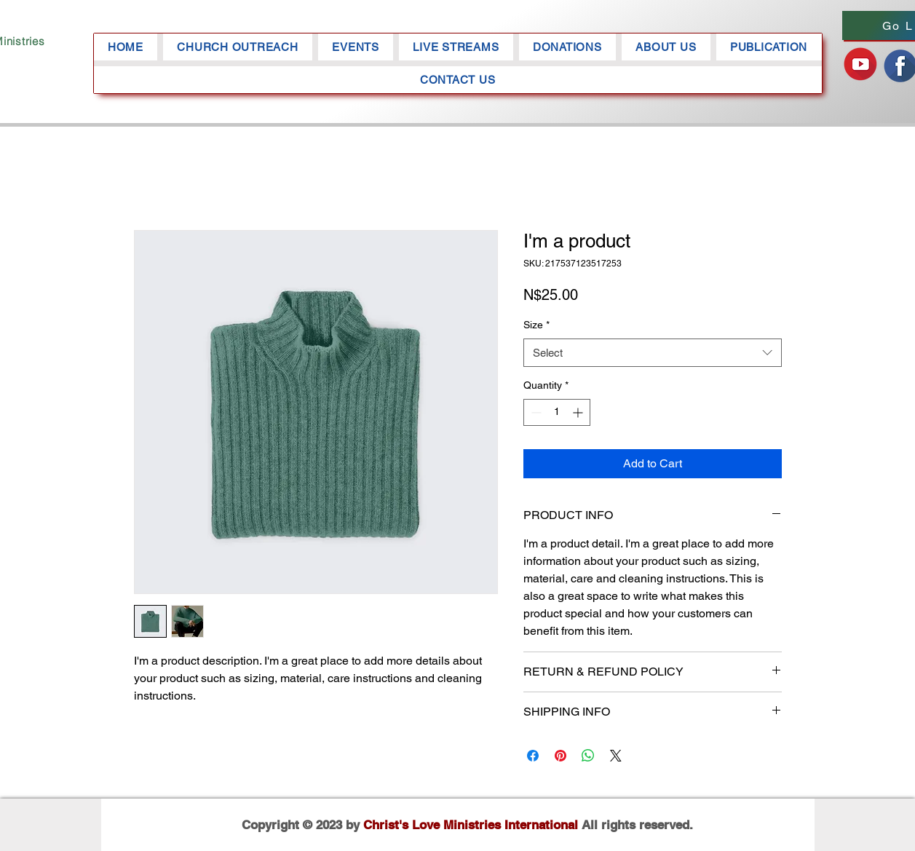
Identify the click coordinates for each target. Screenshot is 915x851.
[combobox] (652, 353)
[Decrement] (535, 412)
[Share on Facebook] (533, 755)
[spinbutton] (557, 412)
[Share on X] (616, 755)
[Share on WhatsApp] (588, 755)
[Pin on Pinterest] (560, 755)
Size (536, 324)
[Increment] (579, 412)
